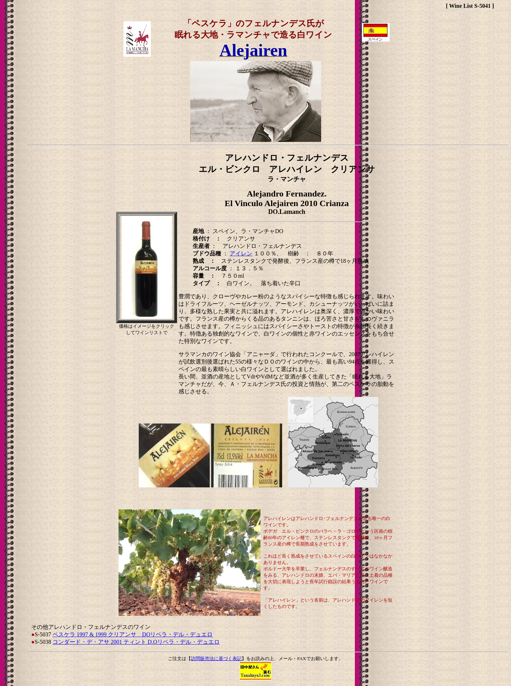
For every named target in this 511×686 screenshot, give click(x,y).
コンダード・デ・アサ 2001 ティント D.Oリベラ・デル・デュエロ (136, 642)
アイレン (241, 253)
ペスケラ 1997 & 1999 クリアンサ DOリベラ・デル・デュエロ (133, 634)
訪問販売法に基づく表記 (216, 658)
